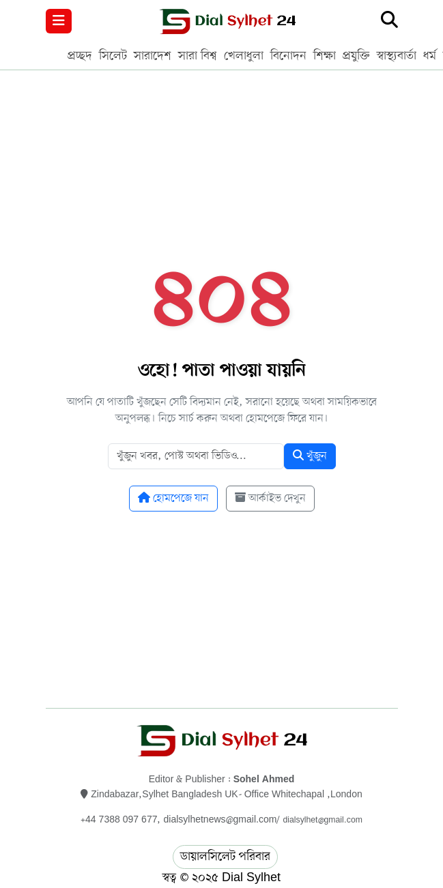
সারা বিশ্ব (197, 56)
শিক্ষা (324, 56)
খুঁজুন (310, 456)
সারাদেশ (152, 56)
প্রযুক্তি (356, 56)
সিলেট (113, 56)
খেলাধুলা (243, 56)
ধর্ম (429, 56)
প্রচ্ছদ (80, 56)
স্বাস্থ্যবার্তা (396, 56)
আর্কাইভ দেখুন (270, 498)
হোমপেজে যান (173, 498)
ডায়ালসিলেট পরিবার (225, 856)
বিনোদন (288, 56)
